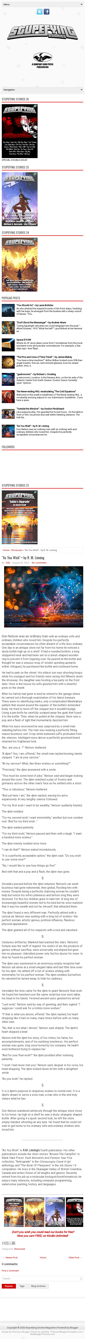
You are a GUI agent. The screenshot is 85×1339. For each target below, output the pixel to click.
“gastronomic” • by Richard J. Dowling (36, 374)
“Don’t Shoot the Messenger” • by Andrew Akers (41, 322)
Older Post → (75, 1257)
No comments (39, 562)
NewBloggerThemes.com (42, 1334)
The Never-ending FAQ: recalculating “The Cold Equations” (46, 391)
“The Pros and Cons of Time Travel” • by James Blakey (44, 357)
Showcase (16, 550)
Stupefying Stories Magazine (40, 1327)
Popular (9, 1286)
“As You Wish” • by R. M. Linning (32, 426)
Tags (22, 1286)
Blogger (74, 1327)
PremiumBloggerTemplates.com (66, 1332)
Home (6, 550)
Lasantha (45, 1332)
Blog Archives (38, 1286)
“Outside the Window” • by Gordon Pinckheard (40, 408)
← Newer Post (10, 1257)
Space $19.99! (23, 339)
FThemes (16, 1332)
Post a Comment (10, 1270)
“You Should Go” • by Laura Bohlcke (34, 305)
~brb (7, 562)
